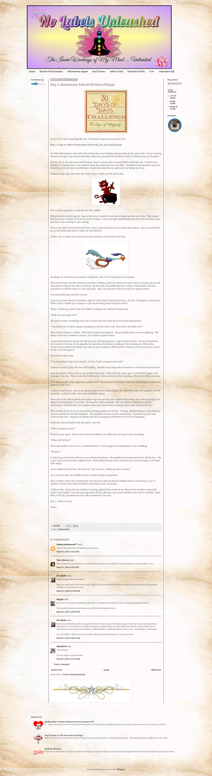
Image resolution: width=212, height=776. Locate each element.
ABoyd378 (61, 646)
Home (32, 71)
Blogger (121, 769)
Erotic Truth (173, 102)
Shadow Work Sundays (51, 71)
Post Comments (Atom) (74, 674)
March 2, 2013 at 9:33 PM (68, 567)
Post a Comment (61, 664)
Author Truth (116, 71)
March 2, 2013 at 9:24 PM (68, 551)
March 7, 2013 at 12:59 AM (68, 659)
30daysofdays (63, 529)
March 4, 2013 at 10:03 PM (68, 612)
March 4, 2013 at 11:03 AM (68, 591)
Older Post (156, 670)
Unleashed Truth (136, 71)
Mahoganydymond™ (67, 544)
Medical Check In (52, 749)
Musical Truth (173, 107)
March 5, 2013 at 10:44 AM (68, 638)
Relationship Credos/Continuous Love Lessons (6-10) (69, 722)
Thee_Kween (63, 560)
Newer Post (56, 670)
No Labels (61, 576)
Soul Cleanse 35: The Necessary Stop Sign (63, 735)
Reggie (60, 599)
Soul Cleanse (98, 71)
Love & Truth (173, 97)
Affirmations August (77, 71)
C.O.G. (152, 71)
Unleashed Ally (167, 71)
